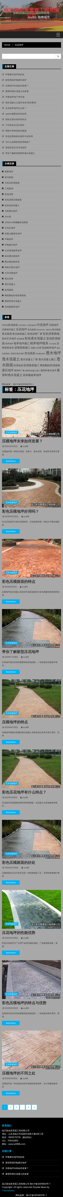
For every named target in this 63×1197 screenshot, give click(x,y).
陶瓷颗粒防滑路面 (50, 365)
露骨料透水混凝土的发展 (17, 91)
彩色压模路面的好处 (18, 862)
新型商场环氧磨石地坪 (16, 80)
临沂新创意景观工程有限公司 (31, 13)
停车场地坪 (22, 325)
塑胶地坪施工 (41, 330)
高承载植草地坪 (12, 306)
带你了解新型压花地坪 (20, 652)
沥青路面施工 (22, 347)
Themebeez (8, 1190)
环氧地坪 (9, 239)
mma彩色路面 (10, 325)
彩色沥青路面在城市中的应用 (19, 136)
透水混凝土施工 (47, 359)
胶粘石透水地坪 (12, 267)
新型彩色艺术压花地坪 (16, 147)
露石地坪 (8, 370)
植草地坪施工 (22, 343)
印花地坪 (42, 325)
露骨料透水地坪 (48, 370)
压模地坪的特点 (15, 722)
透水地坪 (53, 353)
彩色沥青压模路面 (13, 199)
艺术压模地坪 (11, 273)
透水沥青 (9, 278)
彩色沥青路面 (51, 334)
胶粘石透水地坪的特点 (16, 119)
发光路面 (32, 329)
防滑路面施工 (31, 365)
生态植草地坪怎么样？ (16, 108)
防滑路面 (9, 289)
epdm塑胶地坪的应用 (15, 113)
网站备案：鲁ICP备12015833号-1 (31, 1195)
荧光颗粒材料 (40, 354)
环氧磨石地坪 (11, 244)
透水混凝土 (10, 284)
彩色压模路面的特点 (18, 581)
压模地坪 (54, 325)
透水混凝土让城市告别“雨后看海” (21, 102)
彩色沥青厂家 (34, 334)
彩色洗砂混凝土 (12, 205)
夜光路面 (9, 177)
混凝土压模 (36, 347)
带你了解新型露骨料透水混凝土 (20, 153)
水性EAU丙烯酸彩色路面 (16, 222)
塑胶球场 (49, 330)
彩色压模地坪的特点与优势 (24, 1003)
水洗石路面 (52, 344)
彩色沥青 (9, 194)
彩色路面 (20, 339)
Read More (11, 461)
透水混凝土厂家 (29, 359)
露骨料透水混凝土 (13, 301)
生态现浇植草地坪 (13, 250)
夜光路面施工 (20, 333)
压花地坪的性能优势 (18, 933)
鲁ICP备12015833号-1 (23, 384)
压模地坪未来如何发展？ (17, 85)
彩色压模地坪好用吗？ (20, 511)
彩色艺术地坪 (9, 338)
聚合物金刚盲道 (12, 261)
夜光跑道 (56, 329)
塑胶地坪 (9, 171)
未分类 (8, 216)
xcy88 (25, 446)
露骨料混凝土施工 (32, 370)
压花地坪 (21, 329)
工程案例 (9, 188)
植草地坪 (9, 343)
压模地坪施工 (8, 329)
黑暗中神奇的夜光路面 (16, 130)
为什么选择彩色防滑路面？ (18, 142)
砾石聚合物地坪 (12, 256)
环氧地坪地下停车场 (14, 96)
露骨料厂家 (19, 370)
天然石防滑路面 (12, 182)
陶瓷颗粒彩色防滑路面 (15, 295)
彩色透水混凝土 (35, 338)
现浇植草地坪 (49, 347)
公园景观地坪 (31, 325)
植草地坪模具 (39, 343)
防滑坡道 (18, 365)
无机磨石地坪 (11, 211)
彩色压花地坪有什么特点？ (24, 792)
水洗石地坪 (10, 227)
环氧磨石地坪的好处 (14, 74)
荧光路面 (30, 353)
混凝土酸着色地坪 (13, 233)
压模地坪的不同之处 (18, 1073)
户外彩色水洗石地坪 (14, 125)
